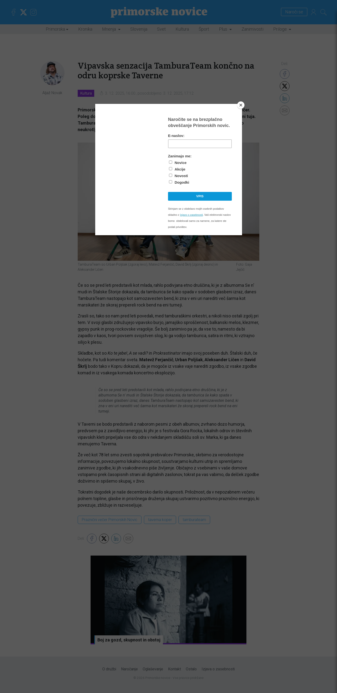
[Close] (240, 105)
